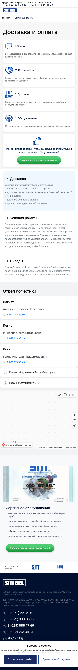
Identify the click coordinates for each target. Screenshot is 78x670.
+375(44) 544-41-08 (42, 5)
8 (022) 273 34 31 (20, 632)
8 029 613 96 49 (16, 338)
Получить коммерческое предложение (39, 160)
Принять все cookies (20, 659)
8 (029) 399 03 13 (21, 619)
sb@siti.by (15, 638)
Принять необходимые (56, 659)
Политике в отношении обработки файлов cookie (42, 652)
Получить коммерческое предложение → (30, 548)
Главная (6, 18)
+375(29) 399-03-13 (15, 5)
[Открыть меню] (73, 10)
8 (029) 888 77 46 (21, 626)
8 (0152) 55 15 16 (20, 613)
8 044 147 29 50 (16, 314)
